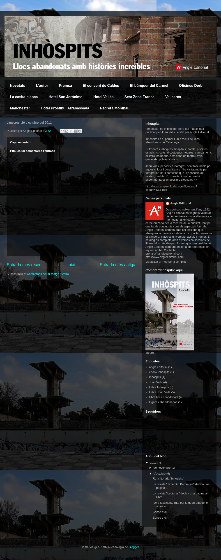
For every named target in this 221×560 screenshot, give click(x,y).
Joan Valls (155, 382)
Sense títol (159, 512)
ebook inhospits (159, 372)
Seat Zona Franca (139, 97)
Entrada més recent (25, 264)
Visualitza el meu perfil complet (165, 261)
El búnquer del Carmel (149, 85)
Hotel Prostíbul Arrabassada (65, 108)
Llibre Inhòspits (159, 387)
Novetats (17, 85)
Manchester (20, 108)
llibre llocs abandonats (163, 397)
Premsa (65, 85)
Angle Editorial (180, 203)
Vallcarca (173, 97)
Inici (71, 264)
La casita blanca (24, 97)
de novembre (163, 467)
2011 (153, 462)
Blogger (134, 547)
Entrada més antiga (117, 264)
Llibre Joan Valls (159, 392)
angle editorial (158, 367)
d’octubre (160, 473)
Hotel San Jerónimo (66, 97)
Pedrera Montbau (115, 108)
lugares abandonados (163, 402)
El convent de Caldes (101, 85)
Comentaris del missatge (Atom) (48, 274)
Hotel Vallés (103, 97)
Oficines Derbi (191, 85)
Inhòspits (155, 377)
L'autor (42, 85)
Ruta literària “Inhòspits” (168, 478)
